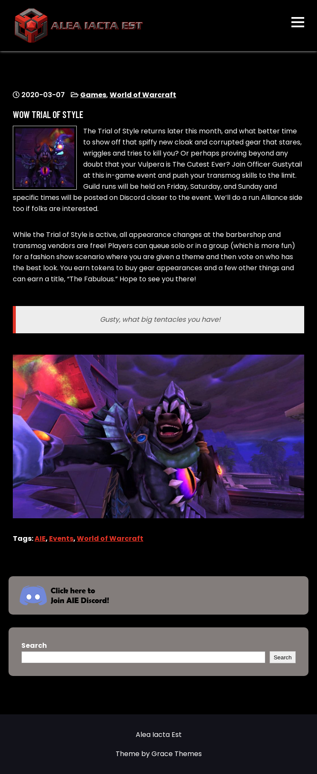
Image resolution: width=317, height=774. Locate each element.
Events (61, 538)
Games (93, 95)
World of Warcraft (143, 95)
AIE (40, 538)
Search (34, 645)
